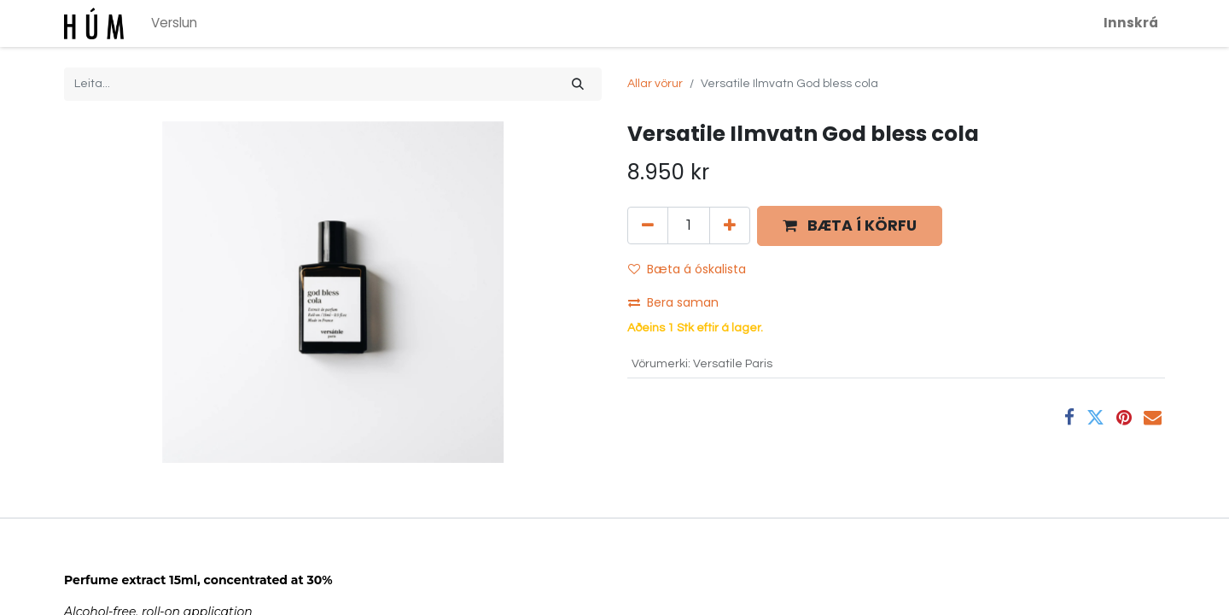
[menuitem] (174, 23)
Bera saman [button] (675, 302)
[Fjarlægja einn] (647, 225)
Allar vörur (655, 84)
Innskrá (1131, 23)
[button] (849, 226)
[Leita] (578, 84)
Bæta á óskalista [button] (687, 269)
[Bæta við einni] (729, 225)
